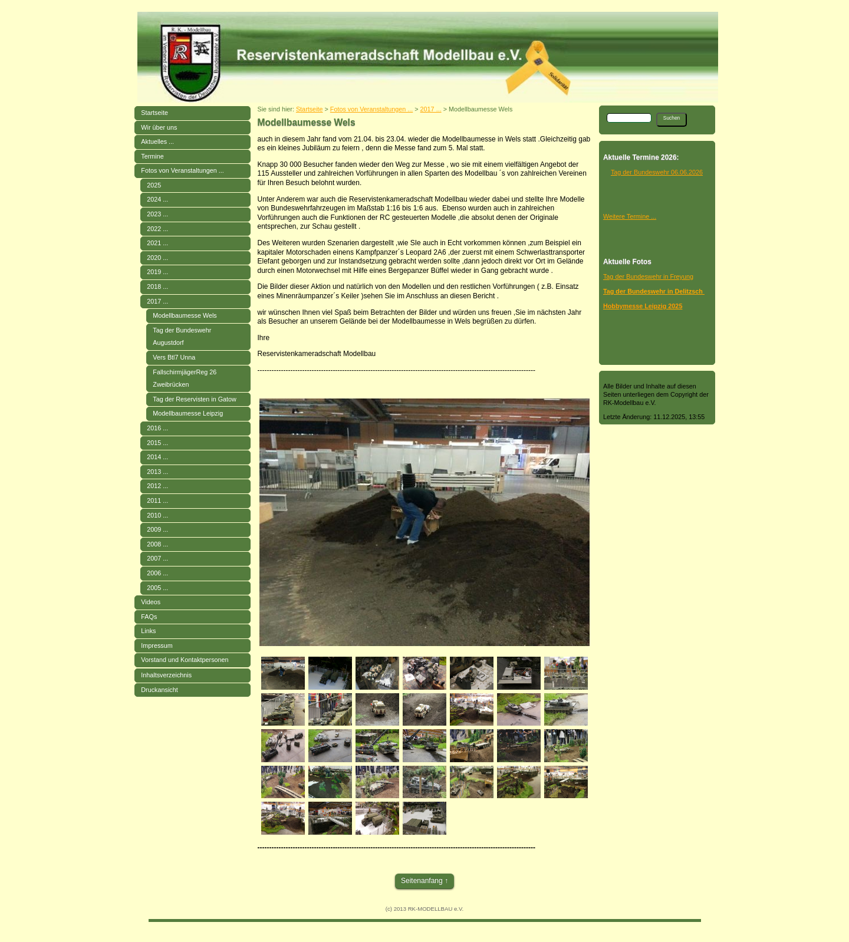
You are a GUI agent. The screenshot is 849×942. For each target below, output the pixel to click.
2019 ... (157, 271)
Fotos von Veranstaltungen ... (182, 170)
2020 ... (157, 257)
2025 (154, 185)
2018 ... (157, 286)
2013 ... (157, 471)
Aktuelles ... (157, 141)
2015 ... (157, 442)
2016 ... (157, 428)
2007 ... (157, 558)
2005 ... (157, 587)
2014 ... (157, 456)
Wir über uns (159, 127)
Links (148, 630)
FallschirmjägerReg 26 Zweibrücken (184, 378)
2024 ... (157, 199)
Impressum (156, 645)
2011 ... (157, 500)
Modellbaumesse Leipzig (188, 413)
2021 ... (157, 242)
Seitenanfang (422, 881)
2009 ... (157, 529)
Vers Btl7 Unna (174, 357)
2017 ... (157, 301)
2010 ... (157, 515)
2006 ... (157, 573)
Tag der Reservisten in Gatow (194, 399)
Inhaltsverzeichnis (166, 674)
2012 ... (157, 485)
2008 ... (157, 544)
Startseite (154, 112)
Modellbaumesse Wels (184, 315)
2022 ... (157, 228)
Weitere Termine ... (629, 216)
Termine (152, 156)
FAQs (149, 616)
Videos (150, 601)
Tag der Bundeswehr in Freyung (648, 276)
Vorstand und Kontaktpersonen (184, 659)
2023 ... (157, 214)
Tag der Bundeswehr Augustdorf (182, 337)
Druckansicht (159, 689)
